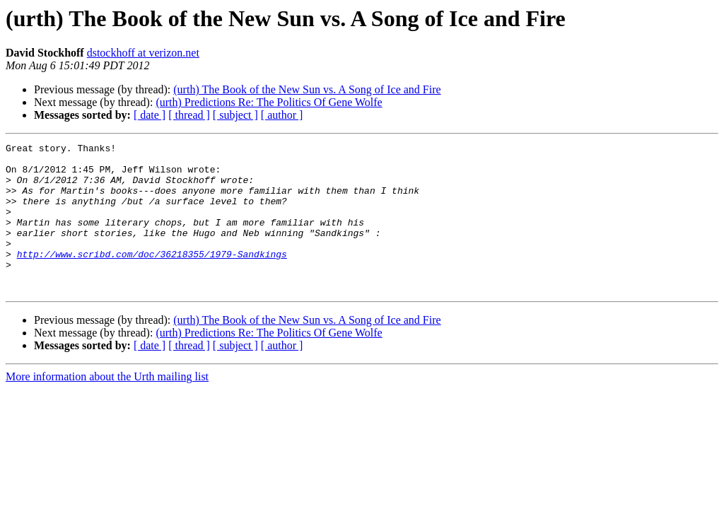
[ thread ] (189, 115)
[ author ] (282, 115)
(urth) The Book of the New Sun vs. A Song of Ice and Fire (306, 89)
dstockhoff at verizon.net (143, 53)
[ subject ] (235, 115)
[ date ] (149, 115)
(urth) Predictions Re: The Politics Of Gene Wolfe (269, 102)
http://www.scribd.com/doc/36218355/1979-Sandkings (152, 277)
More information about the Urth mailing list (107, 406)
